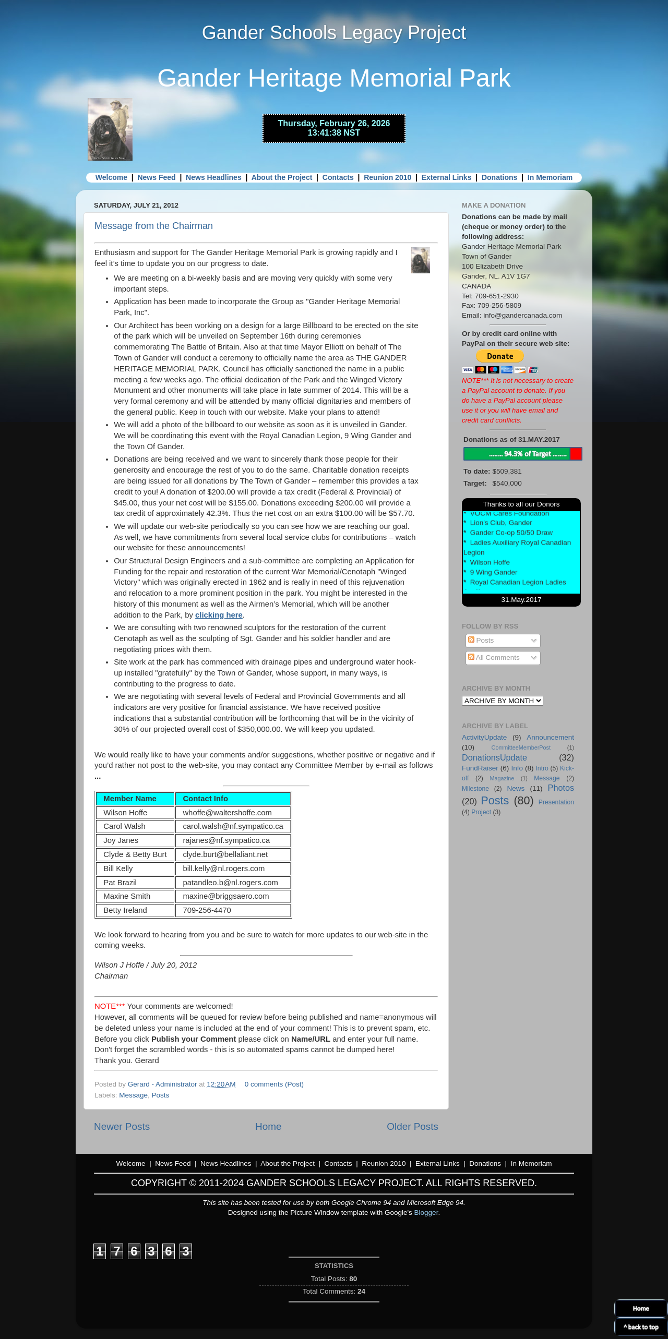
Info (517, 768)
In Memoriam (550, 177)
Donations (499, 177)
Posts (161, 1095)
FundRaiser (480, 768)
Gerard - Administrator (163, 1084)
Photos (561, 787)
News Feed (156, 177)
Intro (542, 768)
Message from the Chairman (153, 226)
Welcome (111, 177)
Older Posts (412, 1126)
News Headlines (214, 177)
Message (133, 1095)
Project (481, 812)
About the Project (282, 177)
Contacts (338, 177)
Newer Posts (122, 1126)
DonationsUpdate (494, 757)
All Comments (494, 657)
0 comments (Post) (274, 1084)
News (515, 788)
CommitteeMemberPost (521, 747)
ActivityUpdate (484, 737)
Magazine (502, 778)
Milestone (475, 788)
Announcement (550, 737)
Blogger (426, 1212)
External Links (447, 177)
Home (268, 1126)
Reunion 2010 (387, 177)
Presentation (556, 802)
